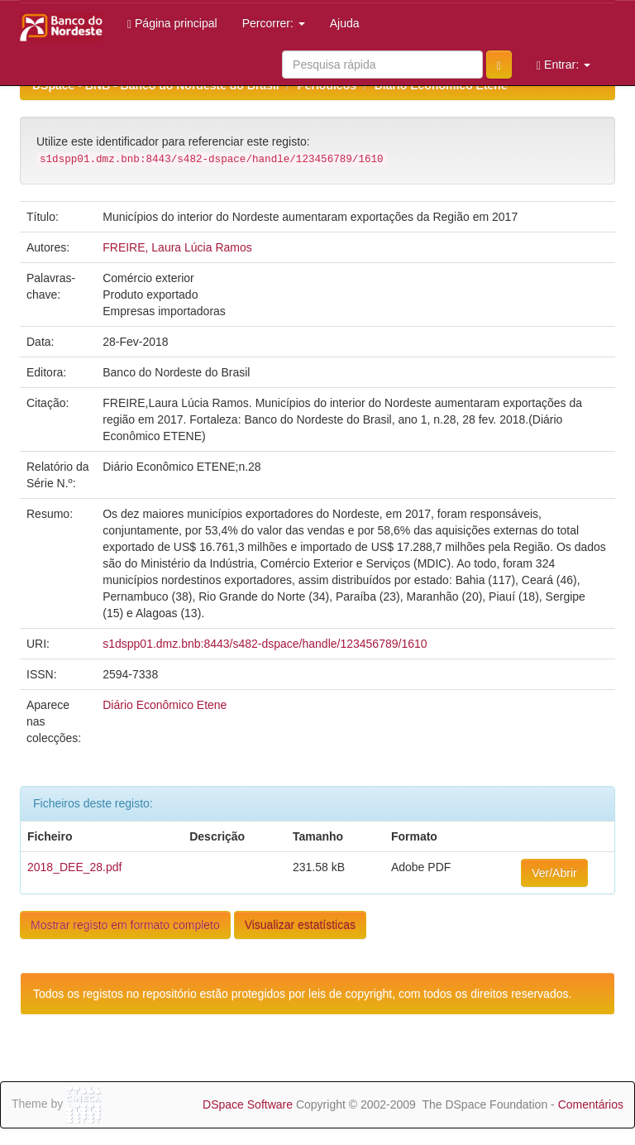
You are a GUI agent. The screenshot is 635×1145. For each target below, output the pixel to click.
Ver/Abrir (554, 872)
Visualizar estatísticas (300, 925)
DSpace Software (248, 1104)
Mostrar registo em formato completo (125, 925)
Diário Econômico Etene (165, 704)
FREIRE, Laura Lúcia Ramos (177, 247)
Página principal (172, 24)
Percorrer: (273, 23)
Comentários (590, 1104)
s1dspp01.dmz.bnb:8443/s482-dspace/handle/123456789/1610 (265, 643)
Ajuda (345, 23)
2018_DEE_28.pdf (74, 867)
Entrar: (563, 65)
